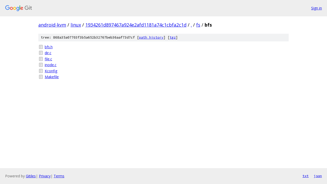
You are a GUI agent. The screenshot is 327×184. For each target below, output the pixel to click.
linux (76, 25)
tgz (173, 37)
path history (151, 37)
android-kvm (52, 25)
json (318, 176)
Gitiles (31, 176)
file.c (48, 58)
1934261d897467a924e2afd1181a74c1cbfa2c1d (135, 25)
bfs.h (49, 46)
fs (198, 25)
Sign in (316, 8)
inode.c (50, 64)
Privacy (45, 176)
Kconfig (51, 70)
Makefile (52, 76)
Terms (59, 176)
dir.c (48, 52)
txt (305, 176)
